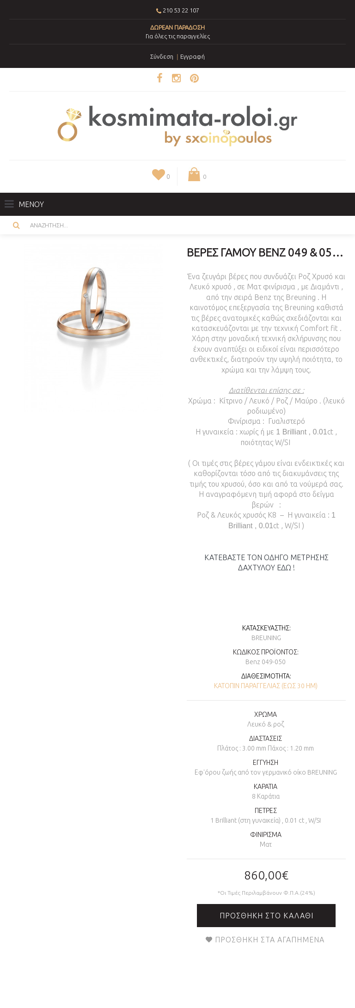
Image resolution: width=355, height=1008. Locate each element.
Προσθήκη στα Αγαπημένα (269, 939)
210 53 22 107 (181, 10)
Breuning (266, 637)
